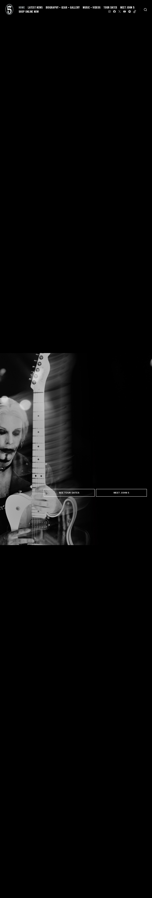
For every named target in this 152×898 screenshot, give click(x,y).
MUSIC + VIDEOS (91, 7)
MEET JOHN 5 (127, 7)
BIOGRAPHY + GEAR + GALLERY (63, 7)
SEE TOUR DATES (69, 493)
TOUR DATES (110, 7)
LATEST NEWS (35, 7)
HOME (22, 7)
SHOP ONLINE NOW (29, 11)
